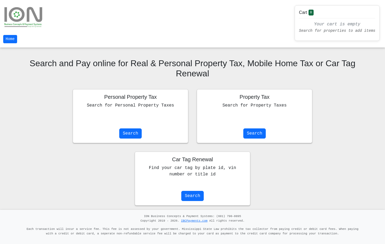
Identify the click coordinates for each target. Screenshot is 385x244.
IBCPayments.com (194, 220)
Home (10, 39)
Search (130, 133)
